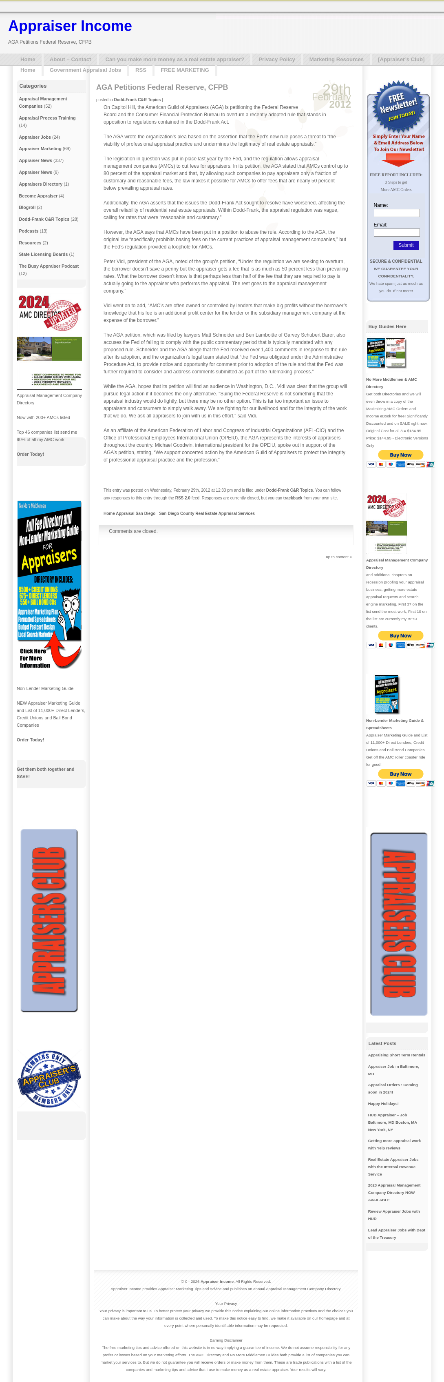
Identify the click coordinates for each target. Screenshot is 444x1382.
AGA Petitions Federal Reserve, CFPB (162, 87)
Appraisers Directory (40, 184)
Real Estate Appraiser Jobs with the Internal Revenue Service (393, 1166)
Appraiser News (35, 160)
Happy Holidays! (383, 1103)
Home (27, 59)
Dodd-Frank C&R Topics (137, 100)
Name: (381, 205)
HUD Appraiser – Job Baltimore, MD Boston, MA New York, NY (392, 1122)
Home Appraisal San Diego (129, 513)
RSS (140, 70)
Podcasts (28, 230)
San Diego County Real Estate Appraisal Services (207, 513)
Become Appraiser (38, 195)
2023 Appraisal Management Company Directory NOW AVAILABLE (394, 1192)
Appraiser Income (70, 26)
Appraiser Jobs (35, 137)
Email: (380, 225)
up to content (337, 557)
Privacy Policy (276, 59)
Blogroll (27, 207)
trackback (293, 498)
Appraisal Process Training (47, 117)
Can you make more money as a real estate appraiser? (174, 59)
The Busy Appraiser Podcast (49, 266)
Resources (30, 242)
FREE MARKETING (185, 70)
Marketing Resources (336, 59)
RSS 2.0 (182, 498)
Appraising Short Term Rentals (397, 1055)
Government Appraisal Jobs (85, 70)
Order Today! (30, 454)
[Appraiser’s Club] (401, 59)
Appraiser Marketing (40, 148)
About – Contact (70, 59)
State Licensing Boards (43, 254)
